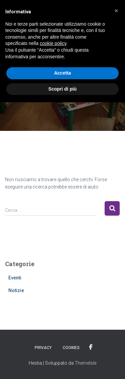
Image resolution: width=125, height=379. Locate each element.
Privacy (43, 347)
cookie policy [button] (53, 43)
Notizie (16, 290)
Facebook (91, 347)
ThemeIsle (85, 363)
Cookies (71, 347)
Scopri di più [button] (62, 89)
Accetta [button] (62, 73)
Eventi (14, 277)
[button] (116, 10)
